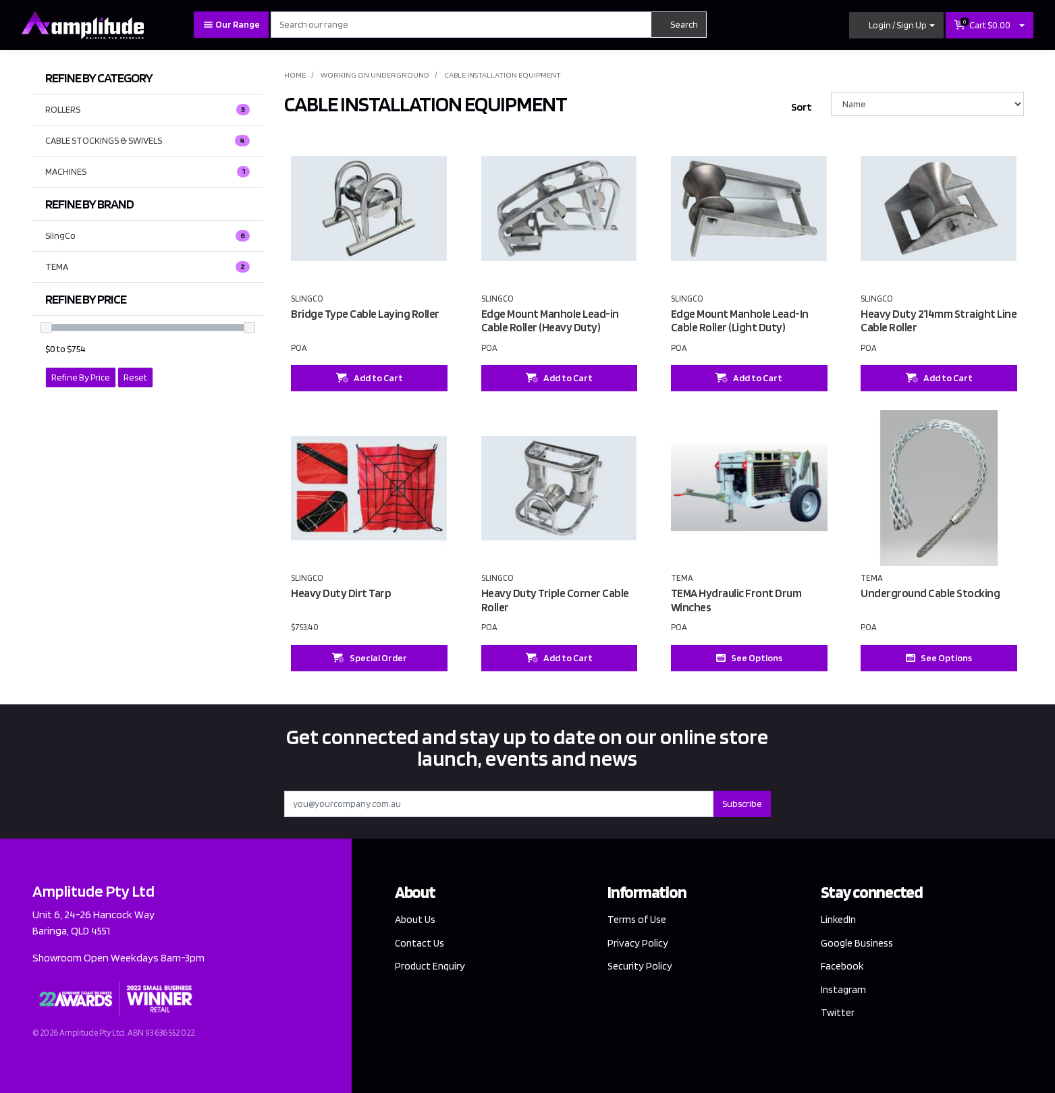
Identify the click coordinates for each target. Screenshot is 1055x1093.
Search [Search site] (678, 24)
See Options (749, 657)
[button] (896, 25)
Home (295, 74)
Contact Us (420, 942)
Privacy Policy (637, 942)
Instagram (844, 990)
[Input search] (461, 24)
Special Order (369, 657)
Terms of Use (637, 919)
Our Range (231, 24)
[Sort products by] (927, 104)
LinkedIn (840, 919)
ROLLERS (147, 110)
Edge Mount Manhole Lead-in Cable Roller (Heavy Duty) (550, 321)
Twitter (838, 1014)
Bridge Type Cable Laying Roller (365, 313)
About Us (416, 919)
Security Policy (640, 966)
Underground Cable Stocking (930, 593)
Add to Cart (369, 377)
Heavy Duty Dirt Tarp (341, 593)
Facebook (843, 966)
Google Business (858, 942)
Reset (135, 377)
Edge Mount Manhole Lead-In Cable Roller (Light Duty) (740, 321)
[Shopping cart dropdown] (1021, 25)
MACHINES (147, 172)
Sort (801, 107)
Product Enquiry (431, 966)
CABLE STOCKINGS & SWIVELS (147, 141)
